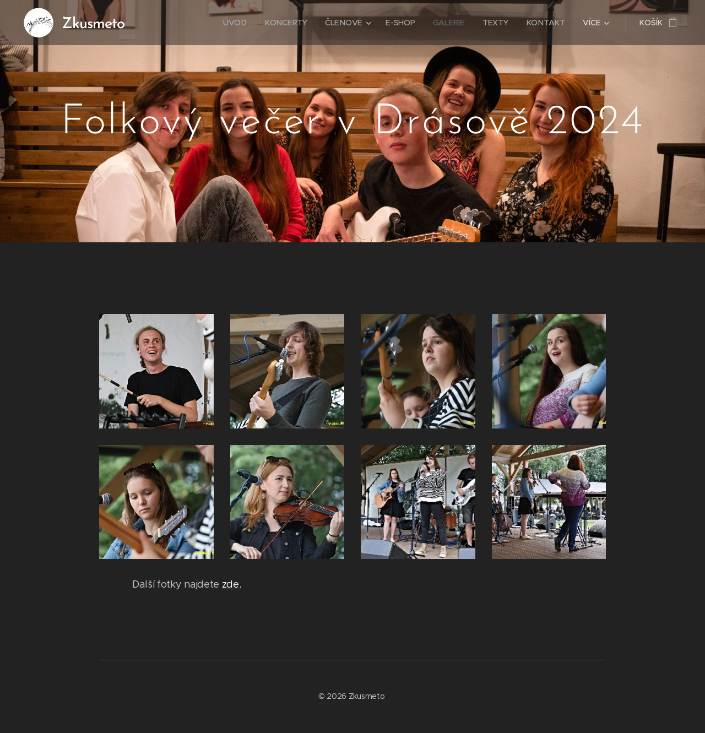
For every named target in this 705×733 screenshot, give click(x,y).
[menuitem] (240, 22)
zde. (231, 584)
